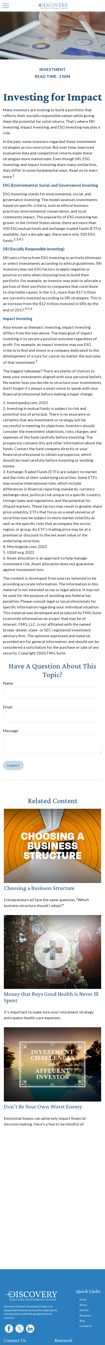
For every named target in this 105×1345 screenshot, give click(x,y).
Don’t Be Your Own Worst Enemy (43, 1106)
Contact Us (86, 1326)
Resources (85, 1315)
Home (83, 1299)
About (83, 1304)
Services (84, 1310)
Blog (82, 1320)
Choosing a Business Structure (39, 888)
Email (8, 707)
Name (8, 683)
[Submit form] (13, 765)
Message (10, 730)
